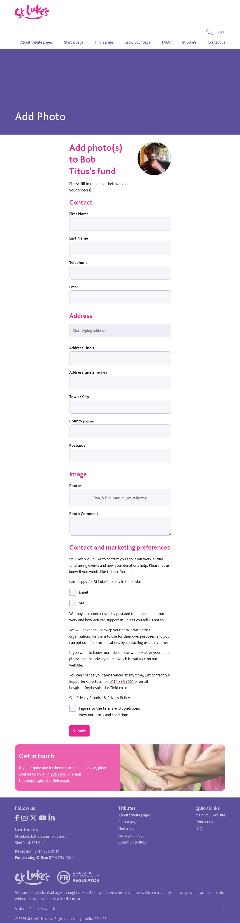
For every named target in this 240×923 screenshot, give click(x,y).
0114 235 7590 (54, 774)
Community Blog (132, 842)
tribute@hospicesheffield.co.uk (44, 781)
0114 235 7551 (121, 681)
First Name (79, 213)
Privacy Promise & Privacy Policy (103, 697)
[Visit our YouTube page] (42, 818)
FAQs (166, 42)
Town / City (79, 396)
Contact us (216, 42)
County (82, 421)
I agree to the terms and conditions (109, 708)
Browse (141, 498)
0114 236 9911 (46, 851)
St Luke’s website (43, 908)
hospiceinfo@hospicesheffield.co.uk (98, 687)
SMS (83, 603)
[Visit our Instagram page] (24, 817)
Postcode (77, 445)
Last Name (78, 238)
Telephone (78, 262)
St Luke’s (189, 42)
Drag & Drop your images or (120, 498)
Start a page (73, 42)
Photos (75, 485)
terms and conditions (111, 714)
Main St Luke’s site (210, 815)
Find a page (104, 42)
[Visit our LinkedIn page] (51, 817)
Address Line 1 (81, 347)
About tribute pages (36, 42)
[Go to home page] (32, 12)
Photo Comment (83, 513)
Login (220, 31)
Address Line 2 (88, 372)
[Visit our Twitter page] (33, 817)
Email (74, 286)
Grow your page (137, 42)
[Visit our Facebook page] (17, 817)
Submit (79, 730)
